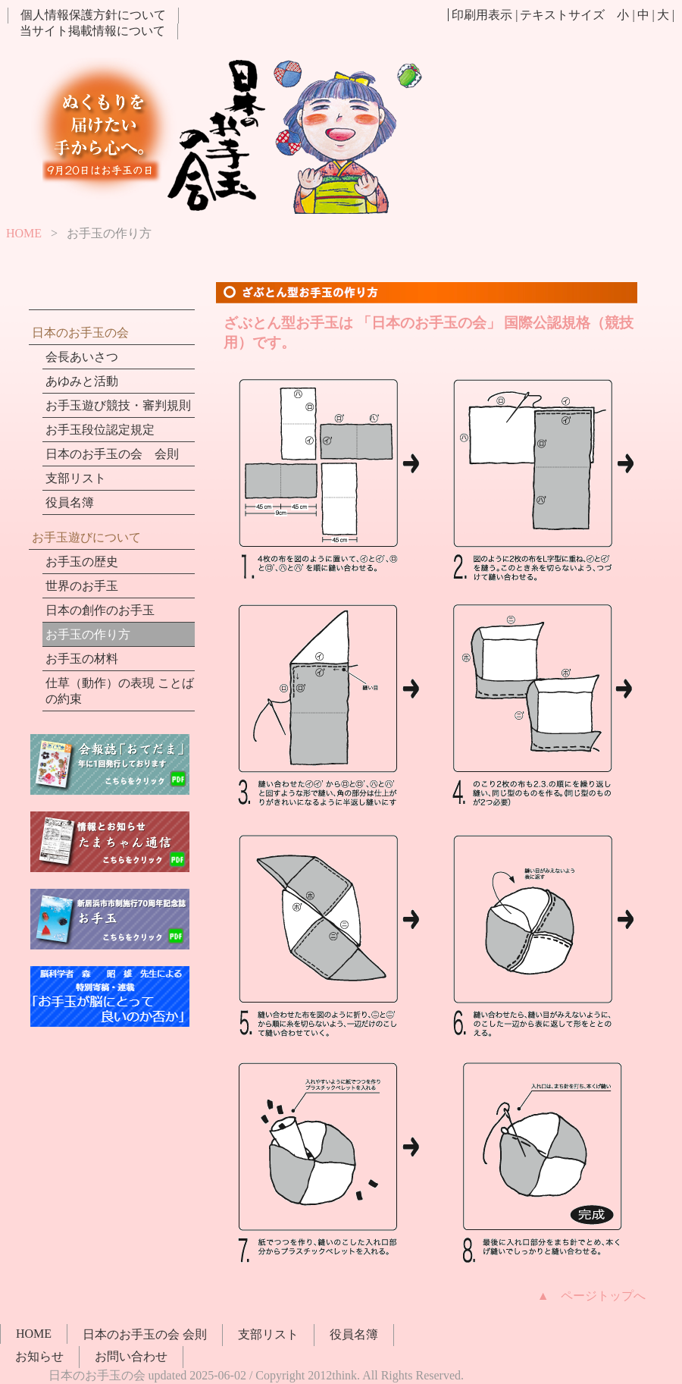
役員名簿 (69, 502)
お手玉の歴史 (81, 561)
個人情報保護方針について (93, 14)
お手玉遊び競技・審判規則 (118, 405)
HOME (24, 233)
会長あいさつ (81, 356)
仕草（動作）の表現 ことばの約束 (119, 690)
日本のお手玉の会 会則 (112, 453)
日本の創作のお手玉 (100, 610)
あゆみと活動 (81, 381)
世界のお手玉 (81, 585)
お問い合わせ (131, 1356)
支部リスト (75, 478)
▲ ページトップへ (591, 1295)
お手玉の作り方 (87, 634)
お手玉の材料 (81, 658)
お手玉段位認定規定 (100, 429)
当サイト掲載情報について (92, 30)
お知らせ (39, 1356)
